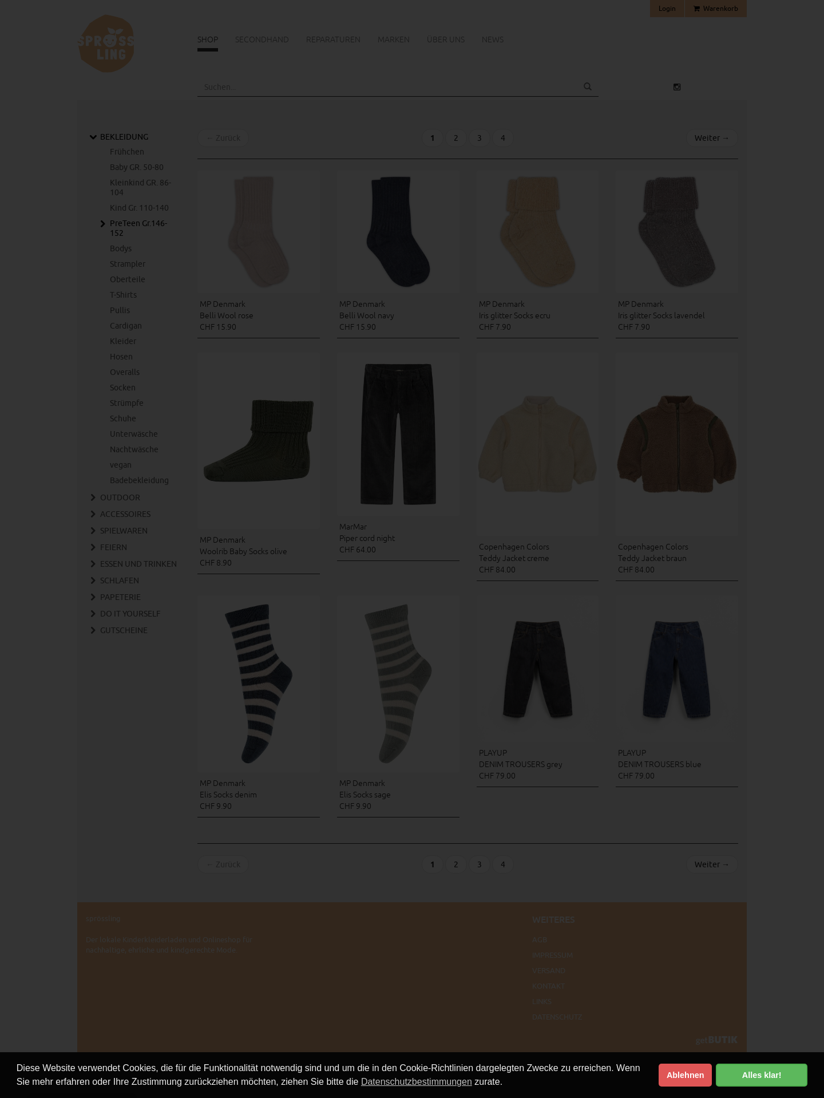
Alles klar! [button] (762, 1075)
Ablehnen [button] (685, 1075)
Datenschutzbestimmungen (416, 1082)
